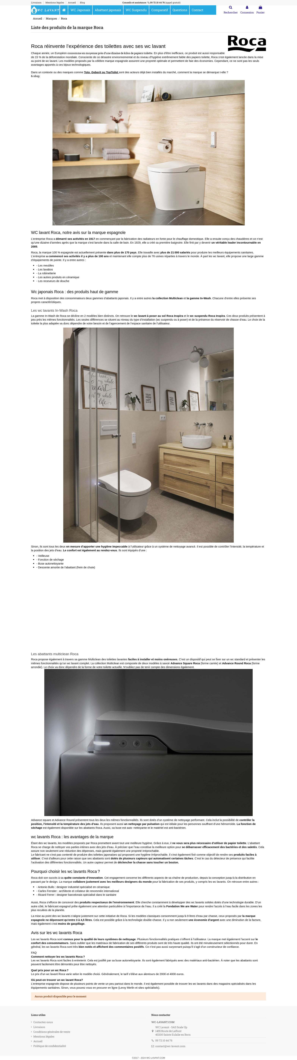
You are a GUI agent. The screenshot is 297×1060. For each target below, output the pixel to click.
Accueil (72, 2)
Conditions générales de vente (51, 1032)
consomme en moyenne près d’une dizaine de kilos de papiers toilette (109, 53)
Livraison (36, 2)
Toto (87, 72)
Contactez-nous (43, 1022)
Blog (82, 2)
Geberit (96, 72)
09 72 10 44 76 (157, 2)
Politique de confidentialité (49, 1046)
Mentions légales (55, 2)
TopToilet (112, 72)
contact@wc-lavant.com (170, 1046)
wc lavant (51, 60)
